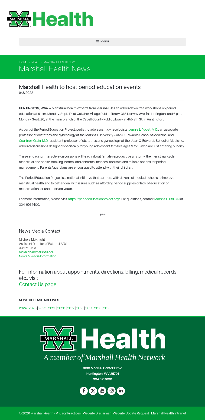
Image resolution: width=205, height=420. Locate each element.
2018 (79, 308)
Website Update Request (131, 413)
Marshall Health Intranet (168, 413)
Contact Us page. (38, 284)
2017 (88, 308)
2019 (70, 308)
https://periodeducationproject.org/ (94, 199)
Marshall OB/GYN (166, 199)
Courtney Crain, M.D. (34, 141)
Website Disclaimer (97, 413)
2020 (61, 308)
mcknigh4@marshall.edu (36, 252)
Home (23, 62)
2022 (42, 308)
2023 (32, 308)
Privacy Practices (68, 413)
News (35, 62)
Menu (102, 41)
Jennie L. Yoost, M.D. (143, 130)
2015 (106, 308)
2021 (51, 308)
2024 (23, 308)
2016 (97, 308)
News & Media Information (37, 256)
